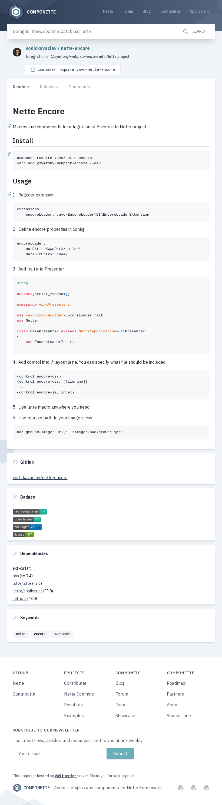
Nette (108, 11)
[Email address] (58, 753)
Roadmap (176, 683)
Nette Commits (79, 694)
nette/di (20, 598)
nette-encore (75, 48)
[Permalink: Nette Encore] (10, 125)
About (173, 704)
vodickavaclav (42, 48)
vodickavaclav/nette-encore (40, 477)
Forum (128, 11)
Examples (74, 715)
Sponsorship (200, 11)
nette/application (28, 591)
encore (40, 634)
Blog (147, 11)
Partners (175, 694)
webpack (62, 634)
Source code (179, 715)
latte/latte (22, 583)
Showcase (125, 715)
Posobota (73, 704)
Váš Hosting (66, 775)
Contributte (170, 11)
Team (121, 704)
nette (20, 634)
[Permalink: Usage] (10, 194)
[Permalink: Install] (10, 153)
